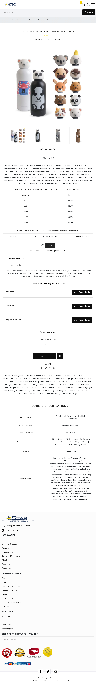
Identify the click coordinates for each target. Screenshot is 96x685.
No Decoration (49, 332)
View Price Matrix (82, 292)
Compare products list (11, 590)
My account (6, 616)
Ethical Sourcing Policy (11, 602)
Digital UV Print (13, 319)
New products (8, 594)
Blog (4, 582)
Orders (5, 620)
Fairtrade (5, 606)
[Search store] (48, 13)
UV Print (10, 291)
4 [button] (54, 149)
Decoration (6, 564)
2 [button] (46, 149)
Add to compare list (60, 356)
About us (5, 560)
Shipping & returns (9, 544)
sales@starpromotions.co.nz (16, 526)
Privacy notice (7, 552)
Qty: (42, 245)
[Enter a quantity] (50, 245)
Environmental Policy (10, 598)
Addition (10, 305)
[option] (18, 135)
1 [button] (42, 149)
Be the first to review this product (48, 39)
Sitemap (5, 540)
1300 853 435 (10, 530)
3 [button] (50, 149)
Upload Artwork (16, 258)
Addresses (6, 624)
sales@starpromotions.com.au (57, 273)
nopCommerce (53, 678)
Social (48, 364)
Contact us (6, 568)
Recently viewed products (12, 586)
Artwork (5, 548)
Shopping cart (7, 628)
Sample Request (82, 236)
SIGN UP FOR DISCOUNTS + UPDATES (20, 634)
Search (89, 12)
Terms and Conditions (11, 556)
